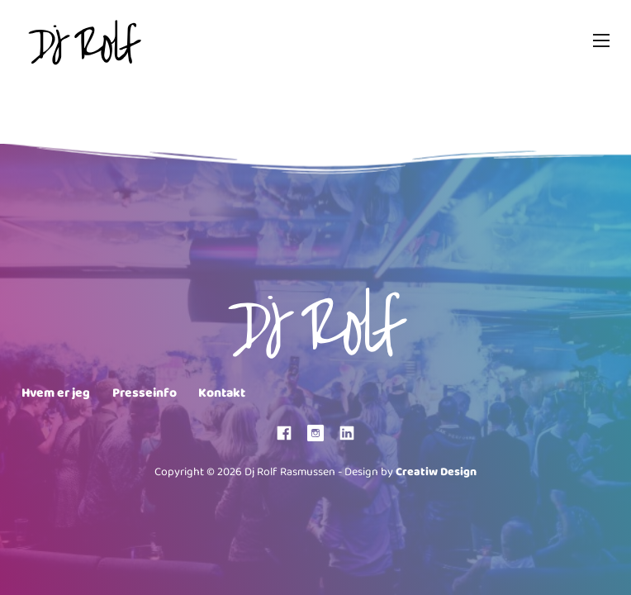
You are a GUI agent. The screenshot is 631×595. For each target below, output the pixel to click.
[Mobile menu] (601, 40)
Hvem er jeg (55, 393)
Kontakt (221, 393)
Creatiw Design (436, 472)
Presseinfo (144, 393)
